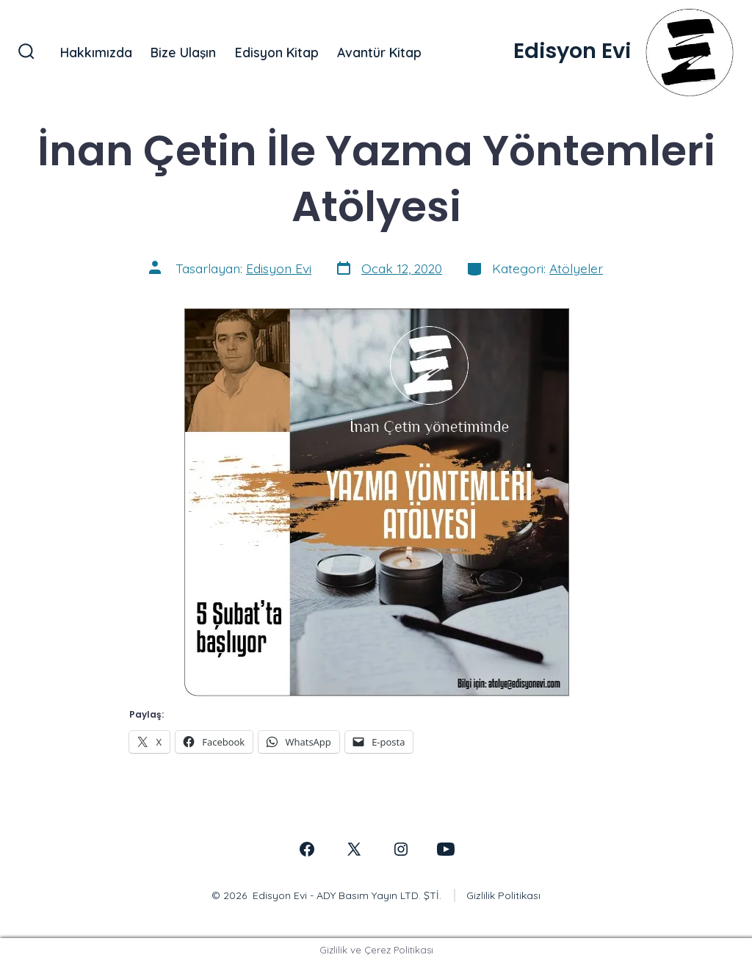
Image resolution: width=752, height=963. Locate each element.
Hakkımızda (96, 52)
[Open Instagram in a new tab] (401, 849)
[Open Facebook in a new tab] (307, 849)
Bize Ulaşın (183, 52)
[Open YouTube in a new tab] (445, 849)
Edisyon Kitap (277, 52)
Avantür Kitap (379, 52)
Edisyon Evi (278, 268)
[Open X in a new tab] (354, 849)
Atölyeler (576, 268)
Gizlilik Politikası (503, 895)
